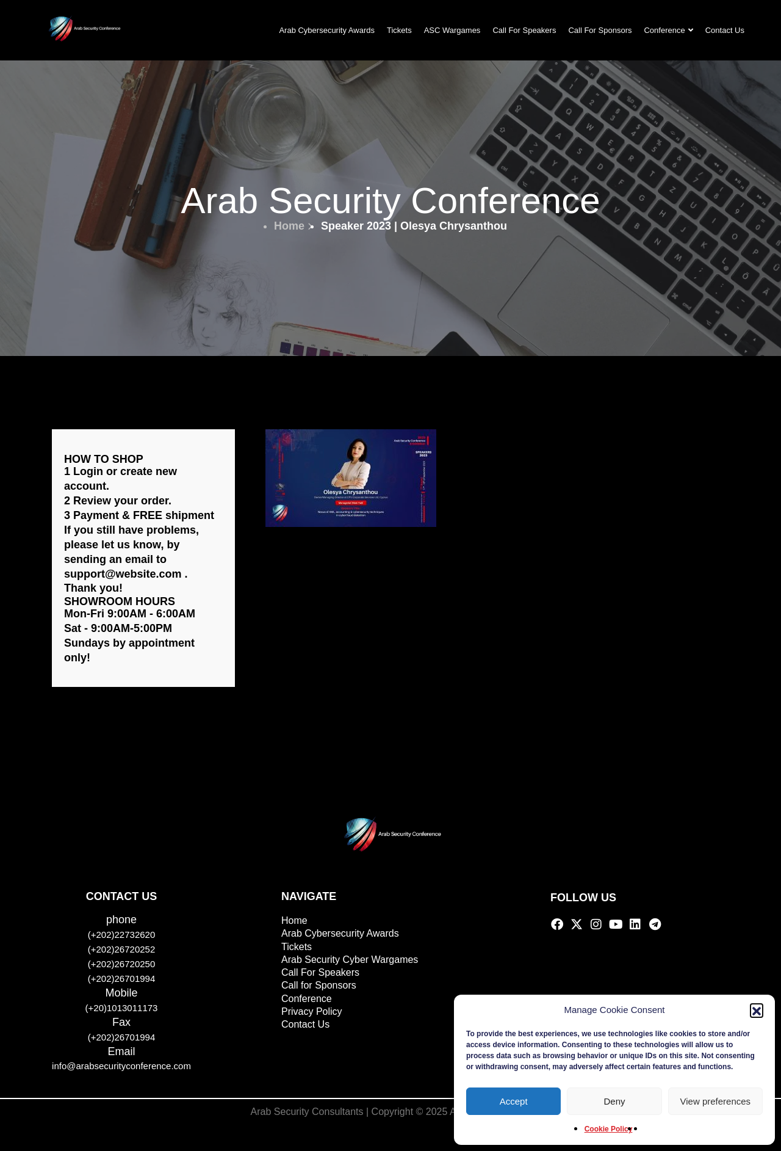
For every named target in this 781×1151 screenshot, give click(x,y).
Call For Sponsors (600, 30)
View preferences (715, 1101)
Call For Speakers (524, 30)
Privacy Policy (311, 1011)
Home (293, 226)
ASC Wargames (452, 30)
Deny (614, 1101)
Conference (668, 30)
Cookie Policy (609, 1129)
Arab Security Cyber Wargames (349, 959)
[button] (756, 1010)
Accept (514, 1101)
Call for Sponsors (318, 985)
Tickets (399, 30)
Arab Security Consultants (307, 1111)
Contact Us (724, 30)
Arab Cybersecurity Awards (327, 30)
